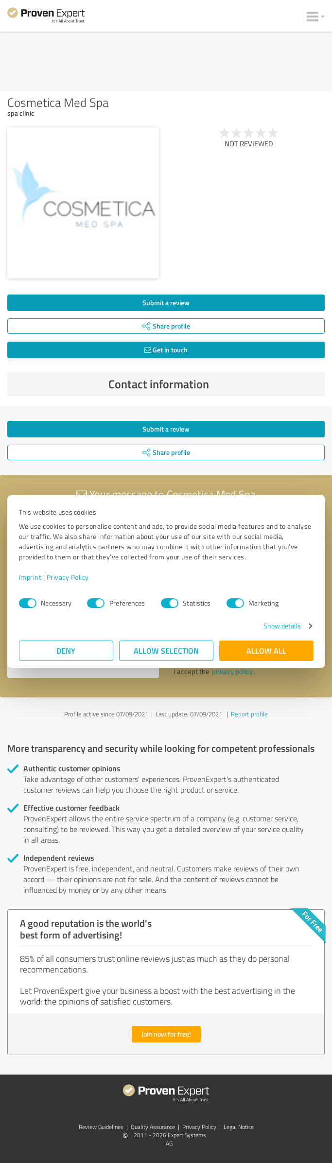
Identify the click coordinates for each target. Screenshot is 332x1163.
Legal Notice (239, 1127)
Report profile (249, 714)
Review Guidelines (101, 1127)
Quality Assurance (153, 1127)
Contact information (214, 384)
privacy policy (232, 671)
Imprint (30, 577)
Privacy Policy (68, 577)
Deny (65, 650)
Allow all (266, 650)
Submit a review (166, 302)
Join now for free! (166, 1034)
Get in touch (166, 349)
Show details (281, 625)
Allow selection (166, 650)
